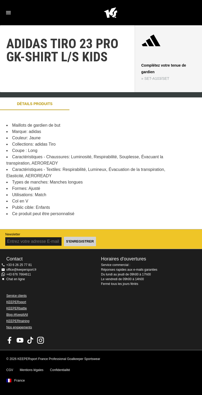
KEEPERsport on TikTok (30, 340)
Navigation (8, 12)
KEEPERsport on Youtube (20, 340)
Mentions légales (31, 370)
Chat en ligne (15, 279)
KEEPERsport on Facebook (9, 340)
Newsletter (12, 234)
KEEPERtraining (17, 321)
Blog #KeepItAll (17, 315)
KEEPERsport (16, 302)
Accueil (110, 12)
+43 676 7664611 (18, 274)
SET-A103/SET (156, 78)
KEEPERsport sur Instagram (40, 340)
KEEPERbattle (16, 308)
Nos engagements (19, 327)
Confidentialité (60, 370)
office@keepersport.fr (21, 269)
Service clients (16, 296)
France (19, 380)
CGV (9, 370)
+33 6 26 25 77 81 (19, 265)
